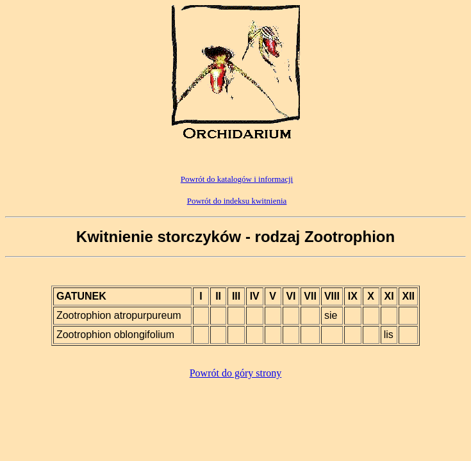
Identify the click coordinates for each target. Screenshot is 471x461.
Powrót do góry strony (236, 373)
